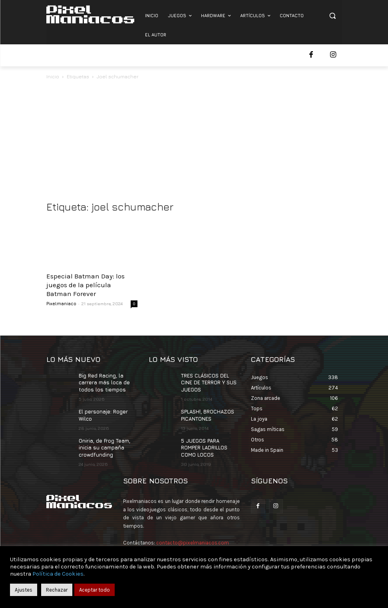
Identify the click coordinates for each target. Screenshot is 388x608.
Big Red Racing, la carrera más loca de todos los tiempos (104, 382)
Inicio (52, 76)
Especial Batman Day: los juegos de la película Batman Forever (85, 285)
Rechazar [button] (57, 590)
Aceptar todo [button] (94, 590)
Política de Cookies (58, 573)
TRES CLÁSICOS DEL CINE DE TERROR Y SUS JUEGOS (208, 382)
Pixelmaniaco (61, 303)
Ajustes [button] (23, 590)
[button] (332, 15)
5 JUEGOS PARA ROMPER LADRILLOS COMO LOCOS (204, 445)
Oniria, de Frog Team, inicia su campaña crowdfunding (104, 445)
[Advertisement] (194, 141)
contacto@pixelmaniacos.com (192, 539)
